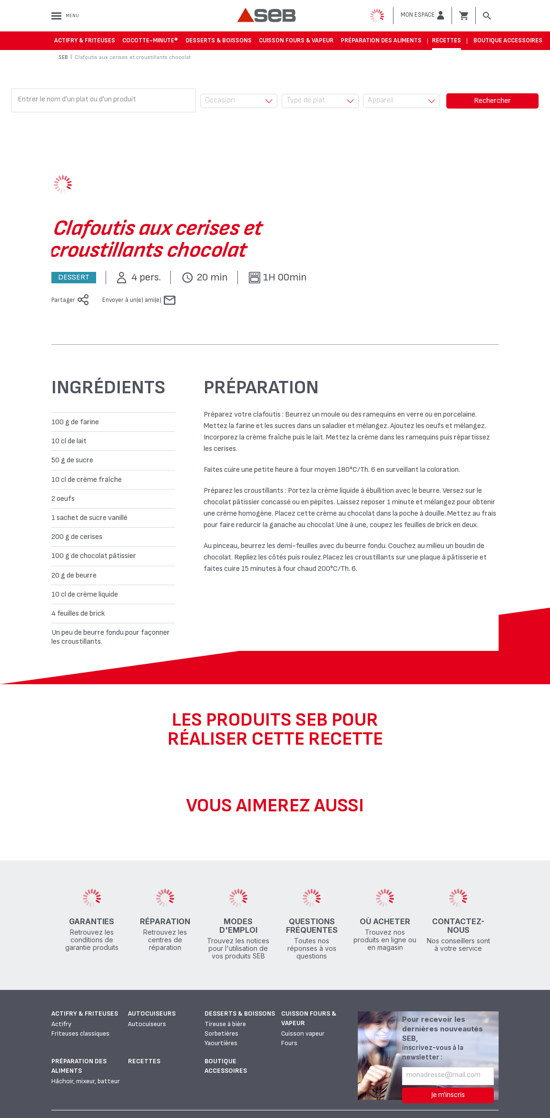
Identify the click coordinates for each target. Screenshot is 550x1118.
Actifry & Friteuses (84, 40)
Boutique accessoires (507, 40)
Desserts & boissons (219, 40)
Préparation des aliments (381, 40)
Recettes (446, 40)
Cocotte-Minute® (150, 40)
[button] (422, 15)
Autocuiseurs (152, 1013)
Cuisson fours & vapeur (296, 40)
